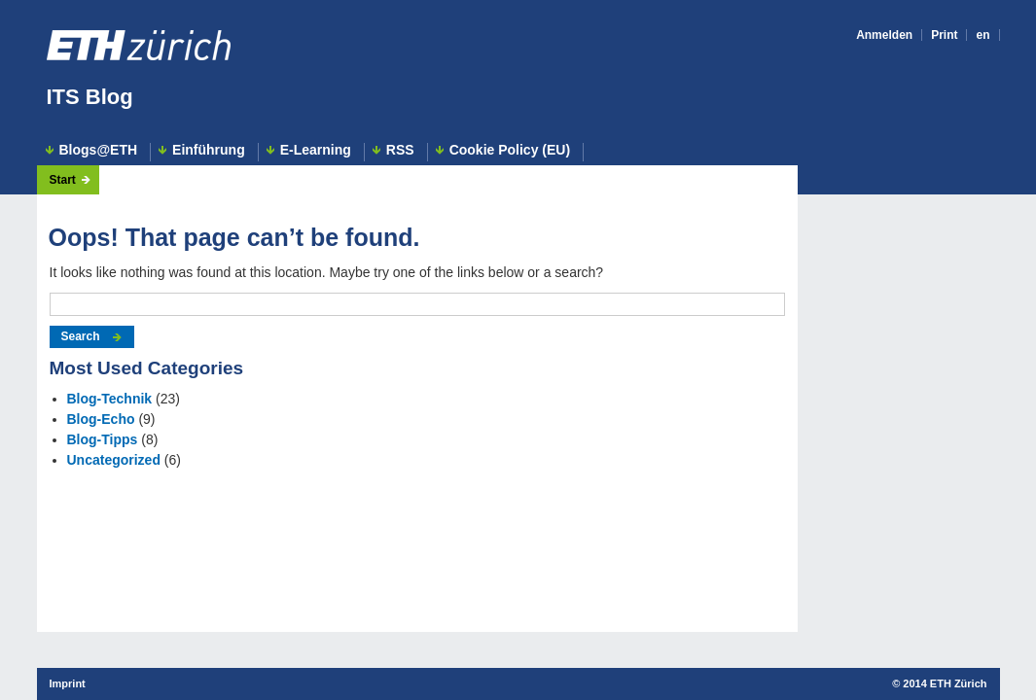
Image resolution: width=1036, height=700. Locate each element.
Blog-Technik (110, 398)
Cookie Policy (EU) (509, 150)
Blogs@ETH (98, 150)
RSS (400, 150)
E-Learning (315, 150)
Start (63, 180)
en (982, 35)
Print (944, 35)
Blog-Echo (101, 419)
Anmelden (884, 35)
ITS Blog (90, 97)
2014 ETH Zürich (944, 683)
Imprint (68, 683)
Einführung (208, 150)
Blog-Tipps (102, 439)
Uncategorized (114, 460)
